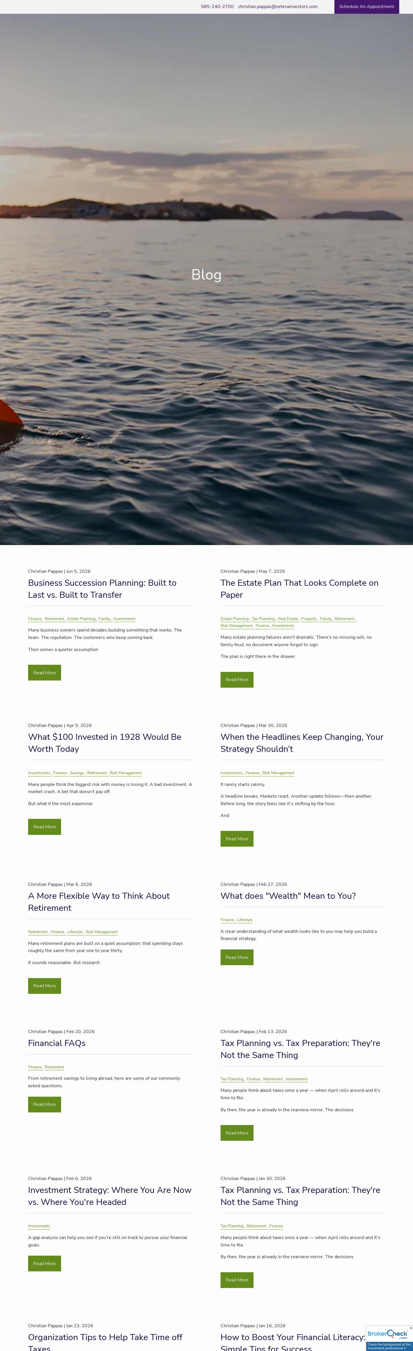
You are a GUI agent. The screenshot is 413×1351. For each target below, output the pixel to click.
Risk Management (236, 625)
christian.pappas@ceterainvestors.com (278, 6)
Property (309, 619)
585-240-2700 (217, 6)
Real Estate (288, 619)
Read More (44, 673)
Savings (77, 773)
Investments (125, 619)
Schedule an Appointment (366, 6)
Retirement (54, 619)
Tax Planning (263, 619)
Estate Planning (81, 619)
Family (104, 619)
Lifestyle (75, 932)
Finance (35, 619)
